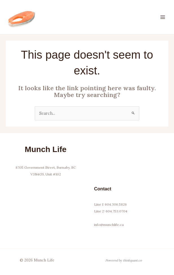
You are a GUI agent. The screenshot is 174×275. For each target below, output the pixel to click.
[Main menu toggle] (162, 17)
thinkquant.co (132, 260)
